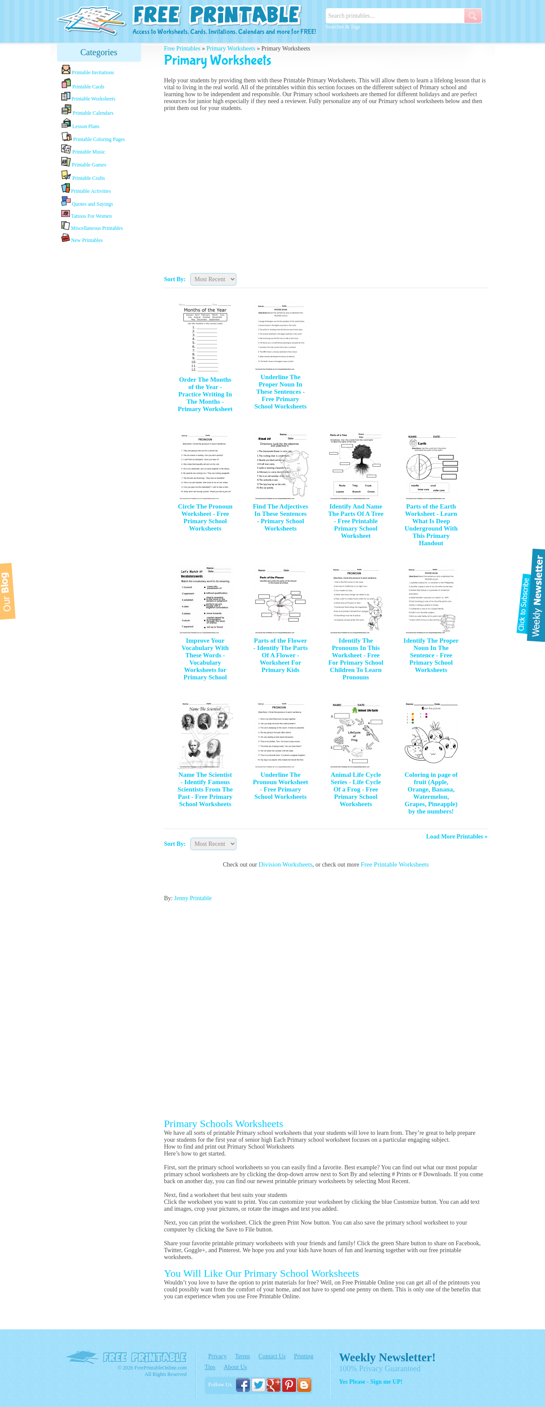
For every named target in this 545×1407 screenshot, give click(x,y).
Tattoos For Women (86, 214)
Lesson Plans (80, 123)
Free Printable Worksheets (395, 864)
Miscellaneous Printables (92, 226)
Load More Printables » (457, 836)
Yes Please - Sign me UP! (371, 1382)
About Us (235, 1367)
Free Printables (182, 48)
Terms (242, 1356)
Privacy (217, 1356)
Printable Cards (82, 84)
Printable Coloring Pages (93, 137)
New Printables (82, 238)
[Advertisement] (98, 380)
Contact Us (272, 1356)
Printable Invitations (87, 70)
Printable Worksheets (88, 97)
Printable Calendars (87, 110)
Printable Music (83, 149)
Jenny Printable (193, 898)
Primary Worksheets (230, 48)
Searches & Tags (343, 27)
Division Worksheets (285, 864)
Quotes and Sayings (87, 201)
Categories (98, 52)
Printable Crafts (83, 175)
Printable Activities (86, 188)
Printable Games (84, 162)
